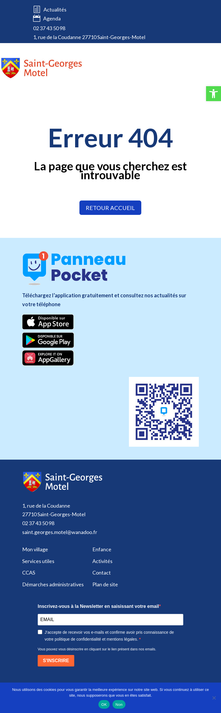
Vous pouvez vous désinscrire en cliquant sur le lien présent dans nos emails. (97, 649)
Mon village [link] (35, 549)
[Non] (214, 698)
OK (104, 704)
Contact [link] (101, 572)
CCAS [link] (28, 572)
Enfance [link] (101, 549)
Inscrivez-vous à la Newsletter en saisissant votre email (98, 606)
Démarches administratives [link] (53, 584)
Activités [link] (102, 561)
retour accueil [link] (110, 207)
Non (119, 704)
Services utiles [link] (38, 561)
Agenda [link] (47, 19)
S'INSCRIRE (56, 660)
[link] (213, 93)
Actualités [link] (54, 9)
